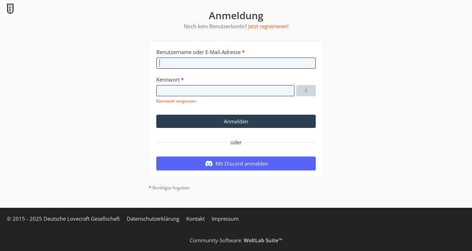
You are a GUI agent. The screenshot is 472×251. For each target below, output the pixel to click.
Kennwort (168, 79)
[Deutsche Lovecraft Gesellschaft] (10, 8)
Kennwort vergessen (176, 101)
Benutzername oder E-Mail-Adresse (198, 51)
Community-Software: (236, 240)
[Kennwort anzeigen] (306, 90)
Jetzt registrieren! (268, 26)
